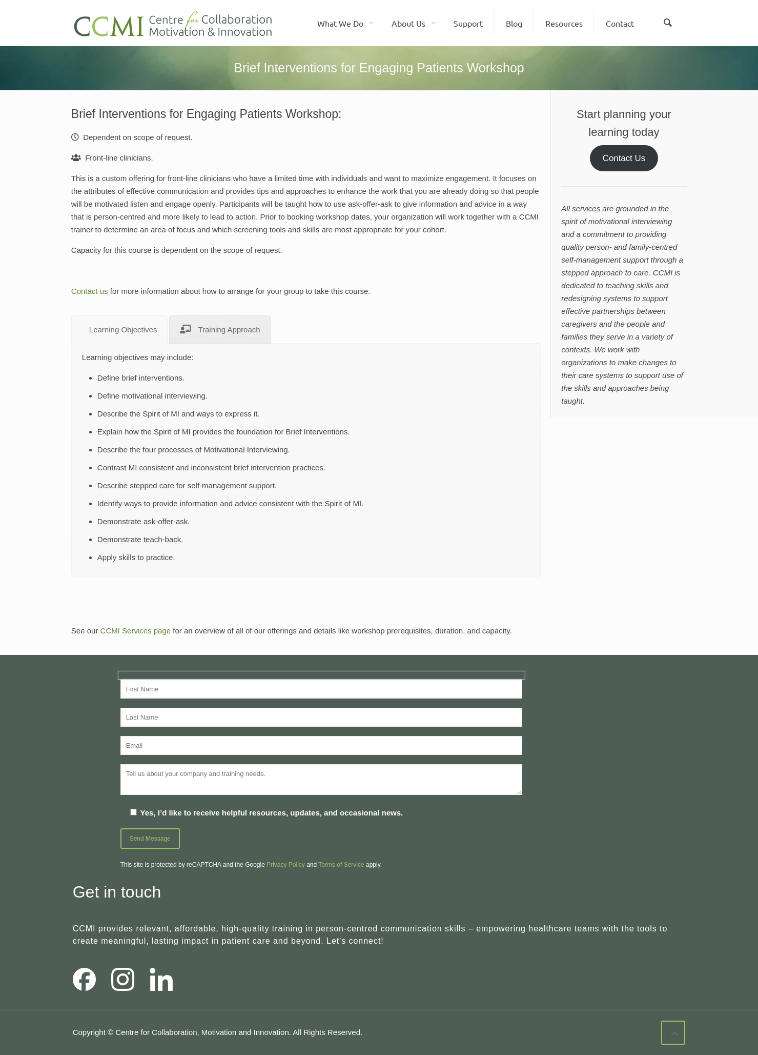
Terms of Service (341, 864)
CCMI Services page (135, 630)
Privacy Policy (286, 864)
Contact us (89, 291)
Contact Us (624, 158)
